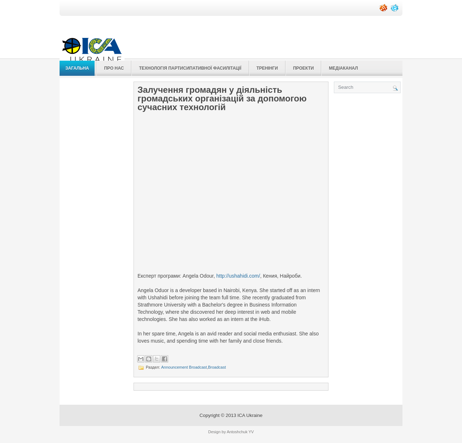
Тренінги (267, 68)
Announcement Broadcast (184, 367)
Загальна (77, 68)
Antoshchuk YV (240, 432)
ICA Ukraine (249, 415)
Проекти (303, 68)
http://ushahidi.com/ (238, 276)
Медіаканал (343, 68)
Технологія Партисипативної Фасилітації (190, 68)
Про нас (114, 68)
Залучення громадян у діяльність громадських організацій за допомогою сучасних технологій (222, 99)
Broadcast (217, 367)
